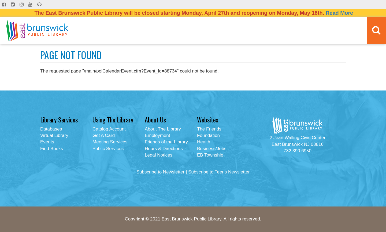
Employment (157, 135)
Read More (339, 13)
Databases (51, 129)
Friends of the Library (166, 141)
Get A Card (103, 135)
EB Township (210, 155)
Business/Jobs (212, 148)
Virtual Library (54, 135)
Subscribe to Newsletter (160, 172)
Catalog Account (109, 129)
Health (203, 141)
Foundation (208, 135)
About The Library (163, 129)
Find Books (51, 148)
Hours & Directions (164, 148)
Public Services (108, 148)
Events (47, 141)
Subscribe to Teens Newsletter (219, 172)
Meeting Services (109, 141)
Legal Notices (158, 155)
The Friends (209, 129)
